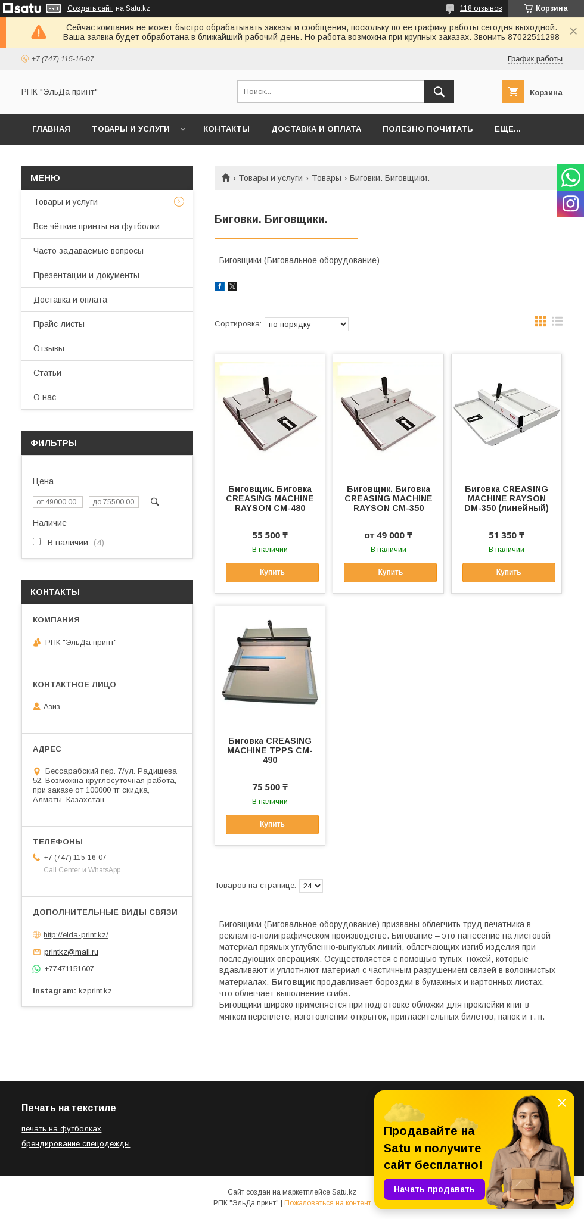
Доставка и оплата (316, 128)
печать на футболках (61, 1128)
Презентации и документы (86, 275)
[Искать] (439, 91)
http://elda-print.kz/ (76, 934)
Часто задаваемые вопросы (88, 250)
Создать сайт (90, 8)
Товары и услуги (131, 128)
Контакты (226, 128)
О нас (44, 397)
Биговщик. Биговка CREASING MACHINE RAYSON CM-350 (388, 498)
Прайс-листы (59, 324)
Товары (326, 178)
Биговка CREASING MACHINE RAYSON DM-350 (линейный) (506, 498)
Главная (51, 128)
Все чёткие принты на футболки (96, 226)
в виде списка (557, 324)
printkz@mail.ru (71, 951)
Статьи (47, 373)
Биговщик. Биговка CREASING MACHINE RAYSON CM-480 (270, 498)
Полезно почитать (428, 128)
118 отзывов (481, 8)
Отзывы (48, 348)
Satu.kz (344, 1192)
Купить (272, 572)
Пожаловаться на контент (327, 1203)
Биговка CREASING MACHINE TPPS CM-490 (270, 750)
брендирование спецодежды (75, 1143)
